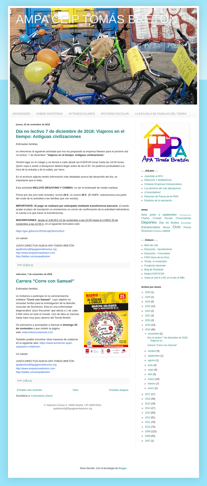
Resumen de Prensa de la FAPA (161, 196)
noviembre (154, 333)
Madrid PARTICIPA (154, 273)
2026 (148, 292)
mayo (151, 369)
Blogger (122, 468)
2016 (148, 398)
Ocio (177, 227)
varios (166, 230)
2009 (148, 431)
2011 (148, 422)
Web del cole (151, 245)
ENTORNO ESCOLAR (115, 113)
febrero (152, 383)
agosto (152, 360)
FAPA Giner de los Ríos (156, 257)
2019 (148, 325)
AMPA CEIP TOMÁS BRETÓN (97, 19)
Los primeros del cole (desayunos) (162, 188)
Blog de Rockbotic (154, 269)
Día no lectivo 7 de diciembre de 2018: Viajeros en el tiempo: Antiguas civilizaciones (70, 134)
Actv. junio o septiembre (159, 214)
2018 (148, 329)
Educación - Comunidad (157, 253)
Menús (166, 227)
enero (151, 388)
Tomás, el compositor (155, 261)
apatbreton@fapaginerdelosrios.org (36, 249)
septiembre (154, 355)
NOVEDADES (21, 113)
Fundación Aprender (155, 265)
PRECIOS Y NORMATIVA (158, 180)
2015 (148, 403)
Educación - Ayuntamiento (158, 249)
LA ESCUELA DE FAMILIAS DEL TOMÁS (160, 113)
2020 (148, 320)
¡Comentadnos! (152, 192)
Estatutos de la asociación (158, 200)
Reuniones (147, 231)
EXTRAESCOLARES (82, 113)
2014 (148, 408)
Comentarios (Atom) (41, 395)
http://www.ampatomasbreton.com (35, 252)
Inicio (75, 390)
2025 (148, 297)
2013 (148, 412)
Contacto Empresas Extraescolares (163, 184)
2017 (148, 394)
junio (151, 365)
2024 (148, 301)
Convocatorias (183, 218)
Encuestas (186, 223)
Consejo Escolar (163, 218)
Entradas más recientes (29, 390)
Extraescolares (150, 227)
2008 (148, 436)
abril (150, 374)
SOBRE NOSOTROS (49, 113)
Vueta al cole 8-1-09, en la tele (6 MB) (164, 277)
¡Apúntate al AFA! (153, 176)
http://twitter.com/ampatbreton (33, 256)
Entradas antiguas (118, 390)
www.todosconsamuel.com (37, 332)
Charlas (145, 218)
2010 (148, 426)
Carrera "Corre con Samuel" (45, 281)
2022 (148, 311)
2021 (148, 315)
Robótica (157, 231)
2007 (148, 440)
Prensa (187, 227)
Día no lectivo (169, 222)
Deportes (149, 222)
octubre (152, 351)
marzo (151, 379)
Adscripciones (185, 215)
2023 (148, 306)
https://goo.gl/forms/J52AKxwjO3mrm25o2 (40, 231)
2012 (148, 417)
